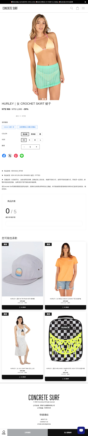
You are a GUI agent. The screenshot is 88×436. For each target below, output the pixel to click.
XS (24, 140)
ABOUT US (44, 419)
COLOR (4, 134)
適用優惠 (5, 122)
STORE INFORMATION (44, 424)
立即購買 (27, 432)
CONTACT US (44, 422)
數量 (3, 145)
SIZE (3, 139)
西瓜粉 (33, 134)
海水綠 (25, 134)
